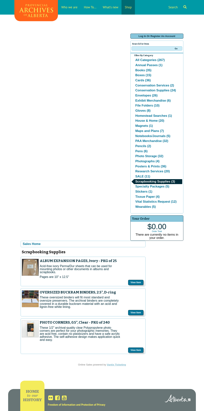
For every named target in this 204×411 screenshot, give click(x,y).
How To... (90, 7)
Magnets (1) (144, 126)
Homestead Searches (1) (153, 116)
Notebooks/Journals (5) (152, 136)
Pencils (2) (143, 146)
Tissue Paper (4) (147, 196)
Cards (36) (143, 80)
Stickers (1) (143, 191)
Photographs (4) (147, 161)
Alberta (177, 399)
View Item (136, 282)
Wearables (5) (145, 207)
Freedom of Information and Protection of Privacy (76, 404)
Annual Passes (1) (148, 65)
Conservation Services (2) (154, 85)
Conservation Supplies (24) (155, 90)
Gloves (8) (143, 110)
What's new (110, 7)
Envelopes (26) (146, 95)
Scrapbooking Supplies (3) (155, 181)
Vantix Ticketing (116, 364)
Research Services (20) (152, 171)
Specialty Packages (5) (152, 186)
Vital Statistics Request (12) (156, 201)
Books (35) (143, 70)
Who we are (69, 7)
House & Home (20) (149, 120)
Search (177, 7)
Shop (128, 7)
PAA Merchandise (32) (151, 141)
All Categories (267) (150, 60)
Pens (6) (141, 151)
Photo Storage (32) (149, 156)
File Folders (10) (147, 105)
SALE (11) (142, 176)
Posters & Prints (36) (150, 166)
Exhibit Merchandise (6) (153, 100)
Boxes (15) (143, 75)
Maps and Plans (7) (149, 131)
